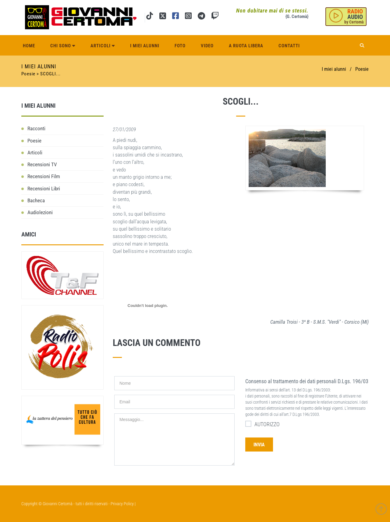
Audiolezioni (40, 212)
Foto (180, 43)
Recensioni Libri (43, 188)
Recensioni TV (42, 164)
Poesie (362, 69)
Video (207, 43)
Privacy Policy (122, 503)
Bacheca (36, 200)
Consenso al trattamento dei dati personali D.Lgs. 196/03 (306, 381)
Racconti (36, 128)
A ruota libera (246, 43)
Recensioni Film (43, 176)
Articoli (102, 43)
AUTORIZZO (262, 423)
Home (29, 43)
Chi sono (62, 43)
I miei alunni (144, 43)
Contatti (289, 43)
